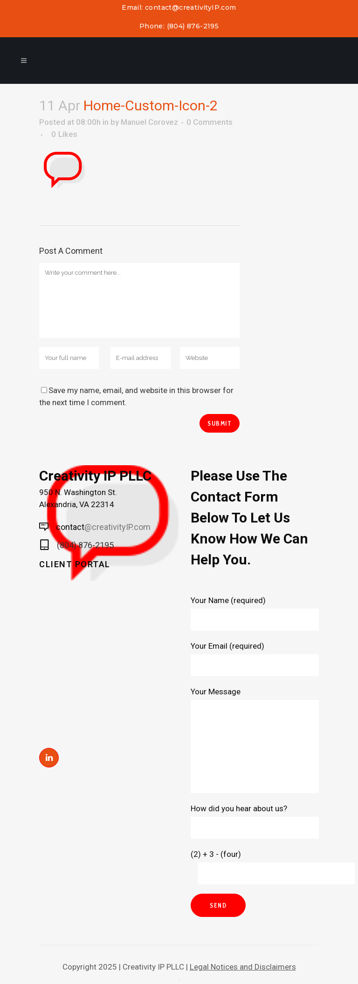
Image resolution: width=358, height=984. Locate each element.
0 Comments (209, 122)
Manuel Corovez (149, 122)
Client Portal (74, 564)
